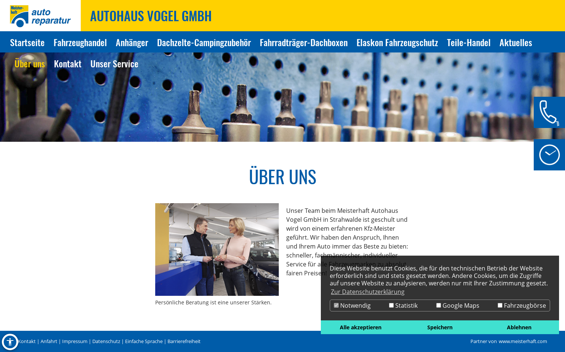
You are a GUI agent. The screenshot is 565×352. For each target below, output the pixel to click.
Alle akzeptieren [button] (361, 327)
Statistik (403, 305)
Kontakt (27, 341)
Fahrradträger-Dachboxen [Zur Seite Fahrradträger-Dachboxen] (304, 42)
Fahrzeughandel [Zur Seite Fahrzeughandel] (80, 42)
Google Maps (457, 305)
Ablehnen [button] (519, 327)
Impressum (74, 341)
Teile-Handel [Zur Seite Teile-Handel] (469, 42)
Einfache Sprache (144, 341)
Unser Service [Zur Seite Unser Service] (114, 63)
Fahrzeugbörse (522, 305)
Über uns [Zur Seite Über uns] (30, 63)
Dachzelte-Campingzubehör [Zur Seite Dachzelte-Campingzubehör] (204, 42)
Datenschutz (106, 341)
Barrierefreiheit (184, 341)
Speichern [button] (440, 327)
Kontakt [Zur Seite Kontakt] (68, 63)
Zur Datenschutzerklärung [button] (368, 292)
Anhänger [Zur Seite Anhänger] (132, 42)
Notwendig (352, 305)
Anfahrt (49, 341)
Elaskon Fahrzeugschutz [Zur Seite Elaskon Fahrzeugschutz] (397, 42)
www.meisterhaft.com (523, 341)
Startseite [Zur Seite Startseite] (27, 42)
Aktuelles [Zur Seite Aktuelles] (515, 42)
